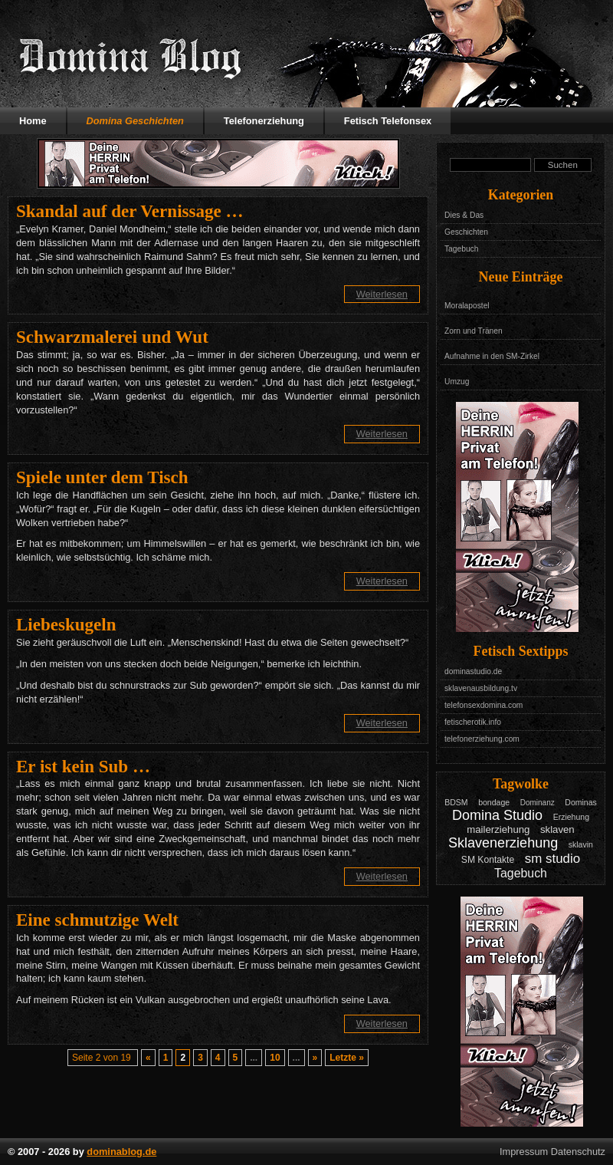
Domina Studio (497, 815)
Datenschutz (578, 1151)
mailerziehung (498, 829)
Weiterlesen (382, 294)
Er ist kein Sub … (83, 766)
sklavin (581, 844)
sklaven (557, 829)
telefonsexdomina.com (483, 705)
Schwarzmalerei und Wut (112, 337)
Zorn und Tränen (473, 331)
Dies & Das (464, 215)
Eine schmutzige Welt (97, 920)
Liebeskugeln (66, 624)
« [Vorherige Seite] (148, 1057)
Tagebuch (461, 249)
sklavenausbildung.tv (480, 688)
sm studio (552, 858)
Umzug (456, 381)
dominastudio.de (473, 671)
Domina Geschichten (135, 121)
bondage (494, 802)
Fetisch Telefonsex (387, 121)
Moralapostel (467, 305)
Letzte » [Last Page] (346, 1057)
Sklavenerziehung (503, 843)
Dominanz (537, 802)
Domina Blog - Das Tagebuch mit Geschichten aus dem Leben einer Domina (130, 57)
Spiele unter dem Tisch (102, 477)
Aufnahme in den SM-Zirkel (491, 356)
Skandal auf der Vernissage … (130, 211)
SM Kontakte (487, 859)
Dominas (581, 802)
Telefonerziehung (264, 121)
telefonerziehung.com (482, 739)
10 (275, 1057)
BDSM (455, 802)
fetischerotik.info (472, 722)
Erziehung (571, 816)
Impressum (524, 1151)
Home (33, 121)
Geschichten (466, 232)
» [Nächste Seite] (315, 1057)
